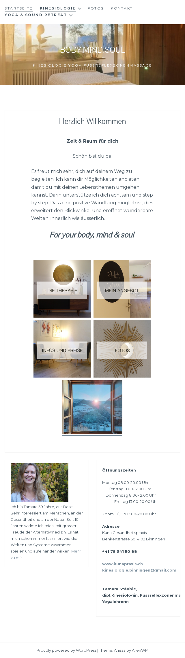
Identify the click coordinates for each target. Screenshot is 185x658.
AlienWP (140, 650)
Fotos (96, 8)
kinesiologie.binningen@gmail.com (139, 570)
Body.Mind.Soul (92, 50)
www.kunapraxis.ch (122, 563)
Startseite (19, 8)
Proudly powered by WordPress (66, 650)
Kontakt (122, 8)
